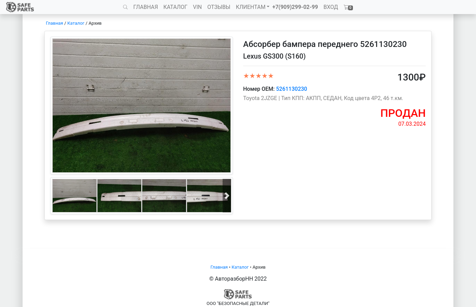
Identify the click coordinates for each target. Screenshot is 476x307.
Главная (54, 23)
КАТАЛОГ (175, 7)
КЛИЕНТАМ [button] (251, 7)
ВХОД (330, 7)
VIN (197, 7)
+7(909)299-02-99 (295, 7)
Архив (95, 23)
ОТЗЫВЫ (218, 7)
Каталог (75, 23)
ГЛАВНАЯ (145, 7)
